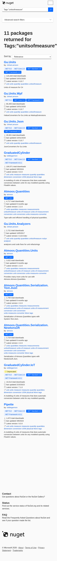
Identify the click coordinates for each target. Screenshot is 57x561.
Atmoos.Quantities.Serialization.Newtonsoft (26, 326)
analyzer (7, 241)
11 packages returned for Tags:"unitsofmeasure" (27, 39)
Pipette (9, 404)
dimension (8, 177)
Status (6, 503)
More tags (38, 177)
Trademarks (18, 550)
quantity (17, 84)
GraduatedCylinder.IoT (19, 365)
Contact (6, 493)
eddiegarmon (12, 156)
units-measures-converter (36, 214)
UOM (24, 177)
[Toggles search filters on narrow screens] (50, 19)
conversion (17, 177)
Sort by (7, 56)
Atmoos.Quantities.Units (21, 250)
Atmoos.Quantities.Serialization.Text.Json (26, 286)
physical (30, 177)
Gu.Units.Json (14, 121)
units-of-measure (23, 212)
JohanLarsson (12, 65)
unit (7, 84)
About (20, 548)
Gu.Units (10, 62)
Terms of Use (30, 548)
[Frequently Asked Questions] (4, 514)
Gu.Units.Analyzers (17, 223)
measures (25, 174)
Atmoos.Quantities (17, 191)
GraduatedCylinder (17, 152)
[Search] (50, 9)
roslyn (44, 238)
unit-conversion (19, 214)
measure (17, 174)
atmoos (10, 194)
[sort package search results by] (31, 57)
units (12, 84)
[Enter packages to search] (25, 9)
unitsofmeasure (35, 84)
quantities (25, 84)
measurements (33, 209)
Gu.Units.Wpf (13, 93)
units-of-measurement (40, 212)
